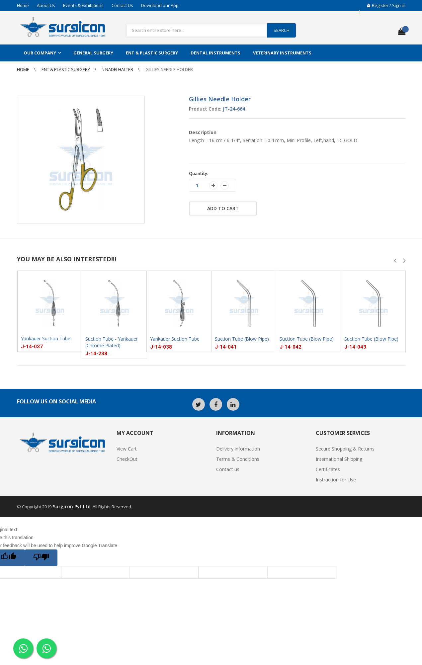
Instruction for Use (336, 479)
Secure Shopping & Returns (345, 449)
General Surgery (93, 53)
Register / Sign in (386, 5)
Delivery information (238, 449)
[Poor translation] (41, 557)
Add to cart (223, 208)
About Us (46, 5)
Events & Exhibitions (83, 5)
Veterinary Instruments (282, 53)
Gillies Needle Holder (169, 69)
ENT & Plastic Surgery (152, 53)
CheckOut (127, 459)
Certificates (328, 469)
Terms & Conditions (237, 459)
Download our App (160, 5)
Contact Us (122, 5)
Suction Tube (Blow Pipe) (242, 339)
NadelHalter (119, 69)
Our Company (40, 53)
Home (23, 5)
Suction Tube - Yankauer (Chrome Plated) (111, 342)
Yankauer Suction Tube (45, 338)
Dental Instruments (215, 53)
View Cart (127, 449)
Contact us (227, 469)
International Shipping (339, 459)
